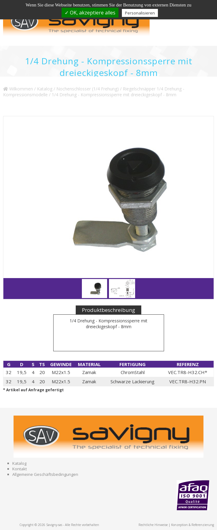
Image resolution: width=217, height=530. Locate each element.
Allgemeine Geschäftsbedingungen (45, 474)
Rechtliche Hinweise (153, 525)
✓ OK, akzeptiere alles (90, 12)
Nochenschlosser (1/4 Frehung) (87, 89)
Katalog (44, 89)
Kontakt (19, 469)
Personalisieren (140, 13)
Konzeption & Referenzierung (192, 525)
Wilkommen (18, 89)
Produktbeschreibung (108, 309)
